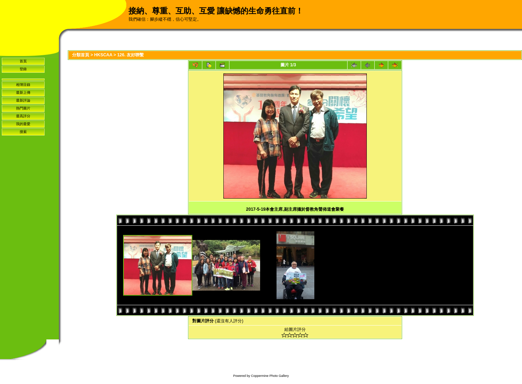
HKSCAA (103, 54)
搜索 (23, 132)
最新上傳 (23, 92)
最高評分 (23, 116)
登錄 (23, 69)
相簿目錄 (23, 85)
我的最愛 (23, 124)
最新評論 (23, 100)
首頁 (23, 61)
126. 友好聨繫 (130, 54)
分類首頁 (80, 54)
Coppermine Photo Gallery (270, 376)
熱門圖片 (23, 108)
